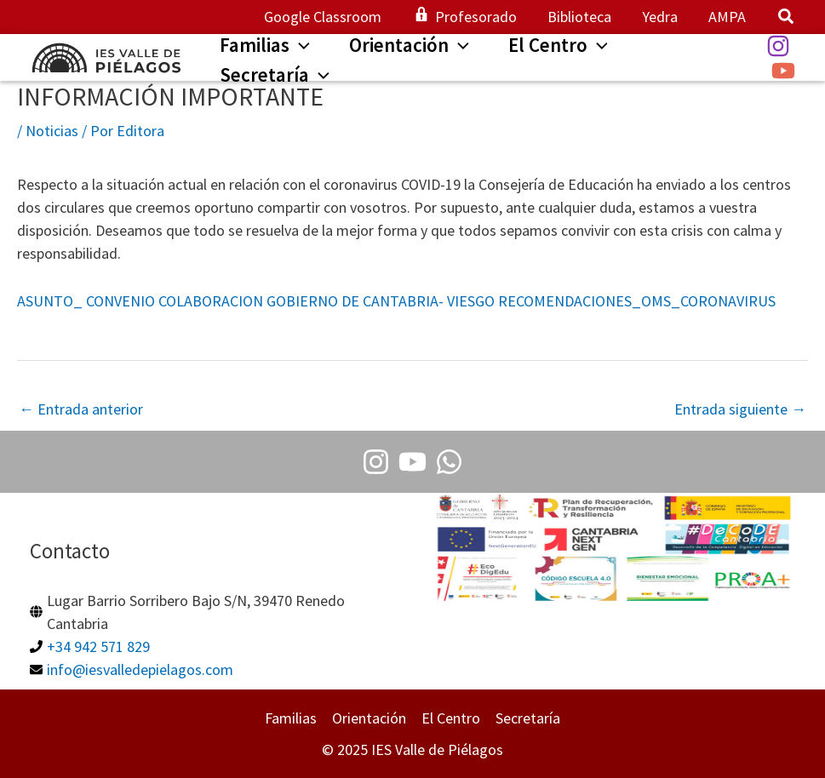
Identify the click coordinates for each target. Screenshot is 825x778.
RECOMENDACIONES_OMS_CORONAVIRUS (637, 301)
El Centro (450, 718)
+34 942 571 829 (98, 646)
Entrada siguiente (740, 409)
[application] (299, 45)
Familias (291, 718)
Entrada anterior (81, 409)
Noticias (52, 130)
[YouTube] (783, 71)
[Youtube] (412, 462)
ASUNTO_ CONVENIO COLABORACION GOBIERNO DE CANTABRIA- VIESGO (256, 301)
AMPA (727, 16)
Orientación (369, 718)
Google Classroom (322, 16)
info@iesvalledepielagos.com (140, 669)
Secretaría (528, 718)
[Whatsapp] (449, 462)
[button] (786, 18)
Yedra (660, 16)
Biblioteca (579, 16)
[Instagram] (778, 46)
